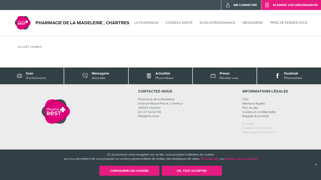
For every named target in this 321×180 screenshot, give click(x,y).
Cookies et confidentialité (259, 112)
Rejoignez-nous (148, 116)
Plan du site (250, 108)
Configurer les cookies (129, 170)
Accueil (22, 46)
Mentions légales (253, 103)
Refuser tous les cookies (241, 158)
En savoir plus (210, 158)
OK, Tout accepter (192, 170)
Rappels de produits (255, 116)
